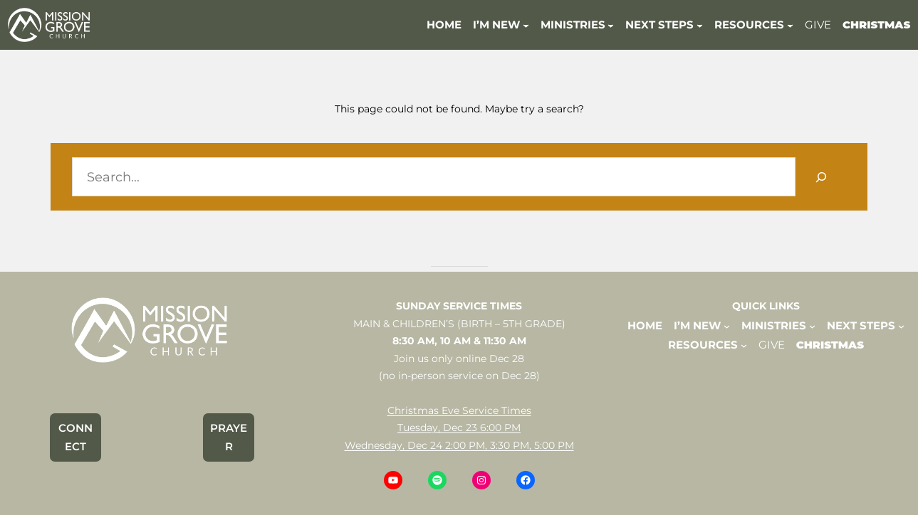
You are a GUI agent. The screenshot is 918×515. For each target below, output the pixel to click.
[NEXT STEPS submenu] (700, 24)
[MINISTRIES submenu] (610, 24)
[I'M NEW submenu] (526, 24)
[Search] (821, 176)
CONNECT (75, 437)
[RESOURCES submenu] (790, 24)
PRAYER (228, 437)
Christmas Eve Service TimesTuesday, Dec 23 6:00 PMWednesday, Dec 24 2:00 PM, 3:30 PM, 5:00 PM (459, 428)
